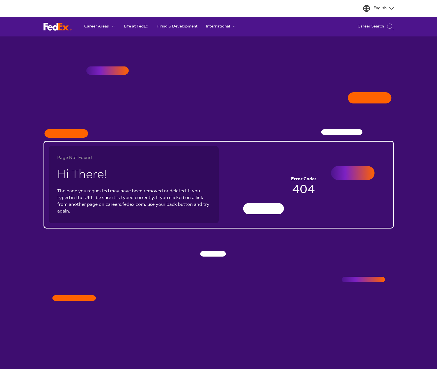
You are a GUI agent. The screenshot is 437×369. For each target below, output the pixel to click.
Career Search (376, 26)
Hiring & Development (177, 27)
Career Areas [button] (100, 26)
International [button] (221, 26)
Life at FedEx (136, 27)
